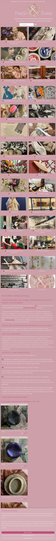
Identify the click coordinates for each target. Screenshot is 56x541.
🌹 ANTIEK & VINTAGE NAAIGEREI (42, 101)
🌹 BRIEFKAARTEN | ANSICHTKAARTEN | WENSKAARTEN (14, 251)
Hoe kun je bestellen (25, 508)
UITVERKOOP (42, 271)
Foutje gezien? (47, 508)
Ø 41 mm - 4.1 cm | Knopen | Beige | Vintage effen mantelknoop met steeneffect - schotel (40, 496)
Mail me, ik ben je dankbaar (46, 511)
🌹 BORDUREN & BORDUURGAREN (14, 119)
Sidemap (26, 1)
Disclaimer (23, 516)
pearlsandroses (23, 525)
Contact (20, 1)
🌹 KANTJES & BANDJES (42, 42)
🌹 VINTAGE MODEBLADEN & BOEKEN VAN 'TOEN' (14, 101)
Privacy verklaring (24, 515)
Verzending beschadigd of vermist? (28, 512)
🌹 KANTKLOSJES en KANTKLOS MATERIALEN (13, 156)
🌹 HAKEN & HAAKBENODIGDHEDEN (42, 138)
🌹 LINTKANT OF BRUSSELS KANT (42, 156)
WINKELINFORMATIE (14, 289)
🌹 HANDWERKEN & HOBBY (42, 193)
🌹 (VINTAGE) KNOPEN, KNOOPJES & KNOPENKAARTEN (14, 42)
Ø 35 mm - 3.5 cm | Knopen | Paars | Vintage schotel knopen (41, 431)
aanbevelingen (7, 511)
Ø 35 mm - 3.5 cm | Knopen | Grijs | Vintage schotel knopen (12, 431)
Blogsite (32, 1)
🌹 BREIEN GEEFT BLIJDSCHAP (42, 119)
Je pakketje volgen (25, 511)
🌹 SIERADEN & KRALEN (14, 193)
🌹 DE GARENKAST (42, 62)
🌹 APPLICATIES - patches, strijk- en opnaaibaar (14, 62)
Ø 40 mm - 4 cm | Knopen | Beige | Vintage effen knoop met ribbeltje (12, 496)
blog (36, 305)
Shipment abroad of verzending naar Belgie (14, 397)
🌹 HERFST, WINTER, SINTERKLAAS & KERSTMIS (14, 271)
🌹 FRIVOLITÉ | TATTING (42, 175)
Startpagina (14, 1)
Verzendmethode (24, 509)
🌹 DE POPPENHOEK (14, 212)
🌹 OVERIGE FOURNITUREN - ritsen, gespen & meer (42, 80)
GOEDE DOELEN (42, 289)
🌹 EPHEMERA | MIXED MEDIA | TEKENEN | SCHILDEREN (42, 231)
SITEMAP (7, 529)
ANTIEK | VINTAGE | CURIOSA (42, 251)
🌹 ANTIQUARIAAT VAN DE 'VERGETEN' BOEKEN (42, 212)
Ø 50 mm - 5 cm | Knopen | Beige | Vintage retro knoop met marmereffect (12, 463)
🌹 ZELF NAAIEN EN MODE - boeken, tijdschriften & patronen (14, 81)
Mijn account (40, 1)
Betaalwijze (23, 513)
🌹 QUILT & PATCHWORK (14, 175)
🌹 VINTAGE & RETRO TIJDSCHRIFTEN (14, 230)
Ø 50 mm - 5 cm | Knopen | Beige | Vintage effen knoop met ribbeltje (40, 463)
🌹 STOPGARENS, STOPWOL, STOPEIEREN (14, 138)
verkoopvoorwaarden (29, 307)
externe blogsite (9, 320)
